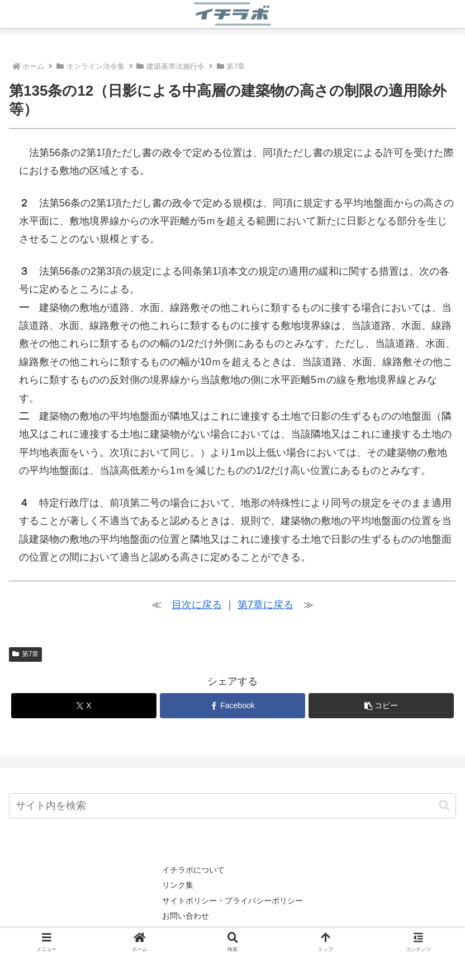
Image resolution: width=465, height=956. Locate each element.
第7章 (25, 654)
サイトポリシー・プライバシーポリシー (232, 900)
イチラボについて (193, 869)
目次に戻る (197, 604)
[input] (232, 805)
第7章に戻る (265, 604)
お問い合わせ (185, 915)
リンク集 (177, 884)
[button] (381, 705)
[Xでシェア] (83, 705)
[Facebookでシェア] (232, 705)
